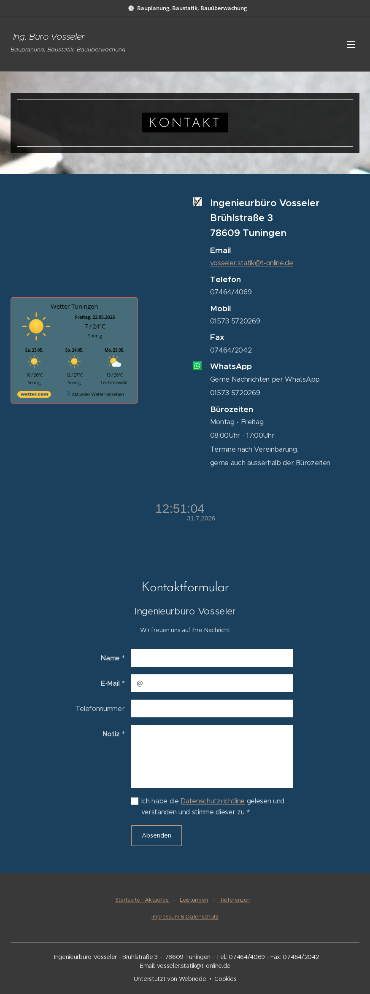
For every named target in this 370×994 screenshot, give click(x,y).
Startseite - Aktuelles (142, 900)
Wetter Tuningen (74, 306)
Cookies (225, 979)
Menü (351, 44)
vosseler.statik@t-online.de (251, 263)
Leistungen (194, 900)
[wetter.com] (34, 396)
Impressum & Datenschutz (185, 916)
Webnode (192, 979)
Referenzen (234, 900)
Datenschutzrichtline (213, 801)
